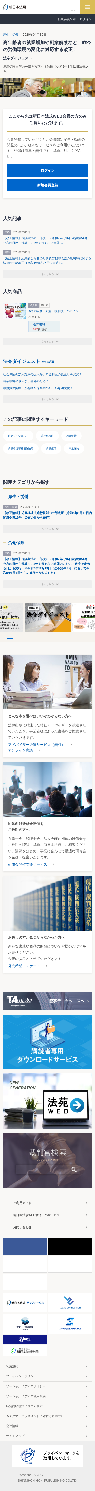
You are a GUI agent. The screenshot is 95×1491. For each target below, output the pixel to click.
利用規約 (12, 1366)
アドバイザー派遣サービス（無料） (36, 745)
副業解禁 (71, 435)
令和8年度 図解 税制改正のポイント (55, 311)
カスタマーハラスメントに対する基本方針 (35, 1416)
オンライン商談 (20, 750)
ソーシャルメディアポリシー (26, 1386)
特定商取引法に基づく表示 (24, 1406)
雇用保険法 (47, 435)
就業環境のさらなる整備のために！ (27, 381)
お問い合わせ (22, 1227)
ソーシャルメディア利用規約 (26, 1396)
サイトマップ (15, 1436)
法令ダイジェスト (28, 361)
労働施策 (51, 448)
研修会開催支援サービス (27, 864)
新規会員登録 (67, 19)
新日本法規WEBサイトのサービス (36, 1215)
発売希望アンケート (24, 966)
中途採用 (74, 448)
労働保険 (16, 543)
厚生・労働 (11, 34)
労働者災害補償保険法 (20, 448)
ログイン (86, 19)
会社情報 (12, 1426)
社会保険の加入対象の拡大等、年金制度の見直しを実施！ (42, 374)
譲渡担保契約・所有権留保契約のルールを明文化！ (38, 388)
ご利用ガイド (22, 1203)
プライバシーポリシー (21, 1376)
